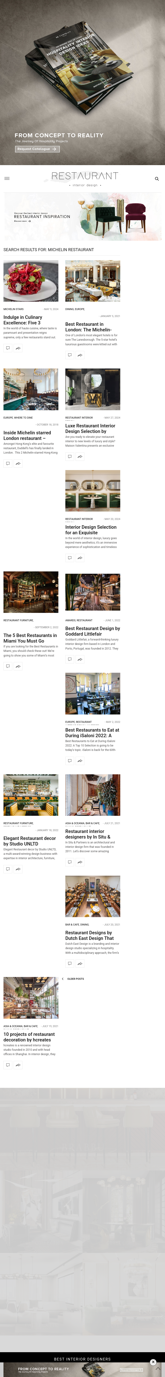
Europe (79, 309)
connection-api (85, 1274)
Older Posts (73, 979)
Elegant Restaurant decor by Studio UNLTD (29, 841)
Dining (69, 309)
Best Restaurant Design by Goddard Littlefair (92, 631)
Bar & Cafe (92, 823)
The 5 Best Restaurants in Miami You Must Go (30, 638)
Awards (70, 620)
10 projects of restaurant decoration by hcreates (29, 1037)
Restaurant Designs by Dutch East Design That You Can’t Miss (89, 938)
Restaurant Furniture (18, 620)
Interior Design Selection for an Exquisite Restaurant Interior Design (92, 532)
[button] (159, 1153)
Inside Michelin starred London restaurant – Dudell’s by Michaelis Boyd (30, 438)
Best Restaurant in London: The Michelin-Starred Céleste (88, 329)
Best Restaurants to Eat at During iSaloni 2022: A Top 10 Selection (92, 735)
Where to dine (23, 417)
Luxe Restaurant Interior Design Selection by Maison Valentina (90, 431)
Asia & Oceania (75, 823)
